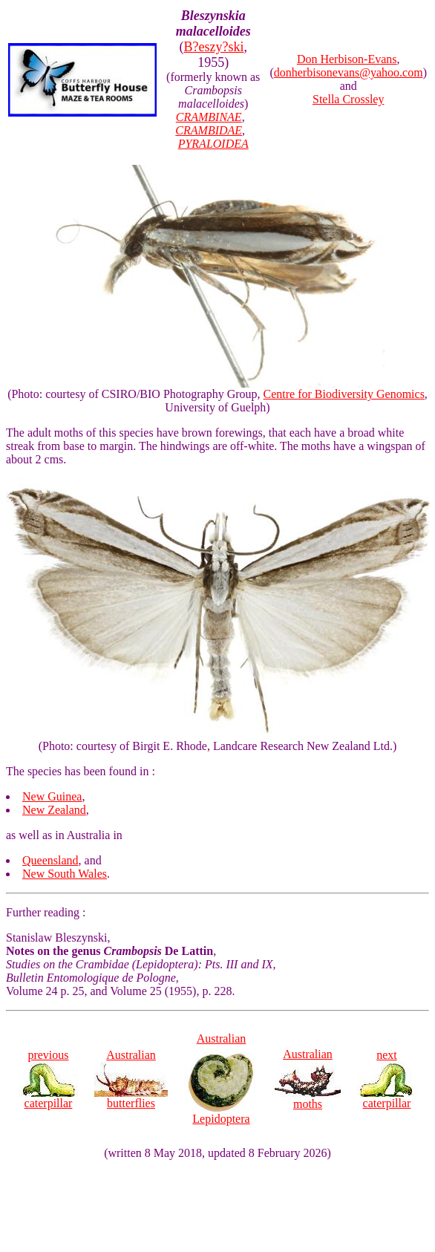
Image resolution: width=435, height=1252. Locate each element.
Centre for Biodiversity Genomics (344, 394)
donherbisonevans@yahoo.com (348, 72)
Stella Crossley (348, 99)
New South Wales (64, 873)
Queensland (50, 860)
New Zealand (54, 809)
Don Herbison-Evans (347, 59)
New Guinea (52, 796)
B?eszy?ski (213, 46)
